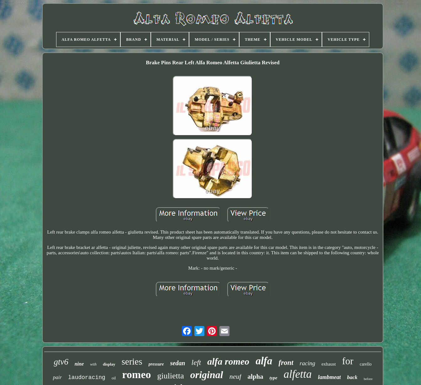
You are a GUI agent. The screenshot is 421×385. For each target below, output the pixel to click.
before (368, 379)
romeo (136, 374)
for (347, 361)
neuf (235, 376)
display (109, 364)
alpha (255, 376)
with (93, 364)
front (286, 363)
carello (365, 364)
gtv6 (61, 362)
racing (307, 363)
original (206, 374)
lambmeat (329, 377)
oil (114, 378)
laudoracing (86, 377)
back (352, 377)
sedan (177, 363)
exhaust (328, 364)
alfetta (298, 374)
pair (57, 377)
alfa (263, 361)
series (132, 361)
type (273, 377)
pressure (156, 364)
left (196, 362)
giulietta (170, 375)
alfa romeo (228, 361)
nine (79, 364)
